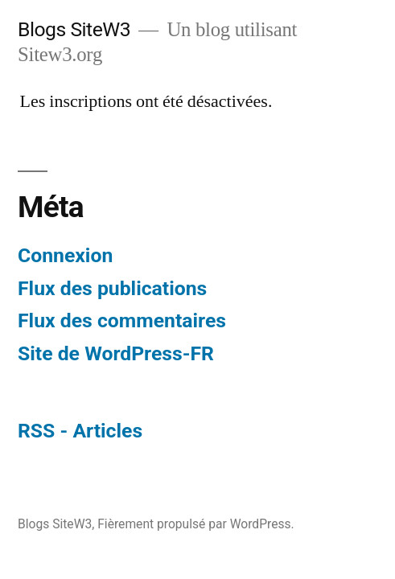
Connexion (65, 255)
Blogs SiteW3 (74, 29)
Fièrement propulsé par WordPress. (195, 524)
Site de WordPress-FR (116, 353)
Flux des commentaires (122, 320)
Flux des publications (112, 288)
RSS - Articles (80, 430)
